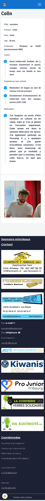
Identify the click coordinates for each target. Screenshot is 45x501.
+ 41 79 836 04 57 (9, 473)
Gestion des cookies (22, 497)
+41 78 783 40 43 (9, 343)
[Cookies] (5, 496)
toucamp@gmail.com (11, 328)
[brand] (5, 4)
